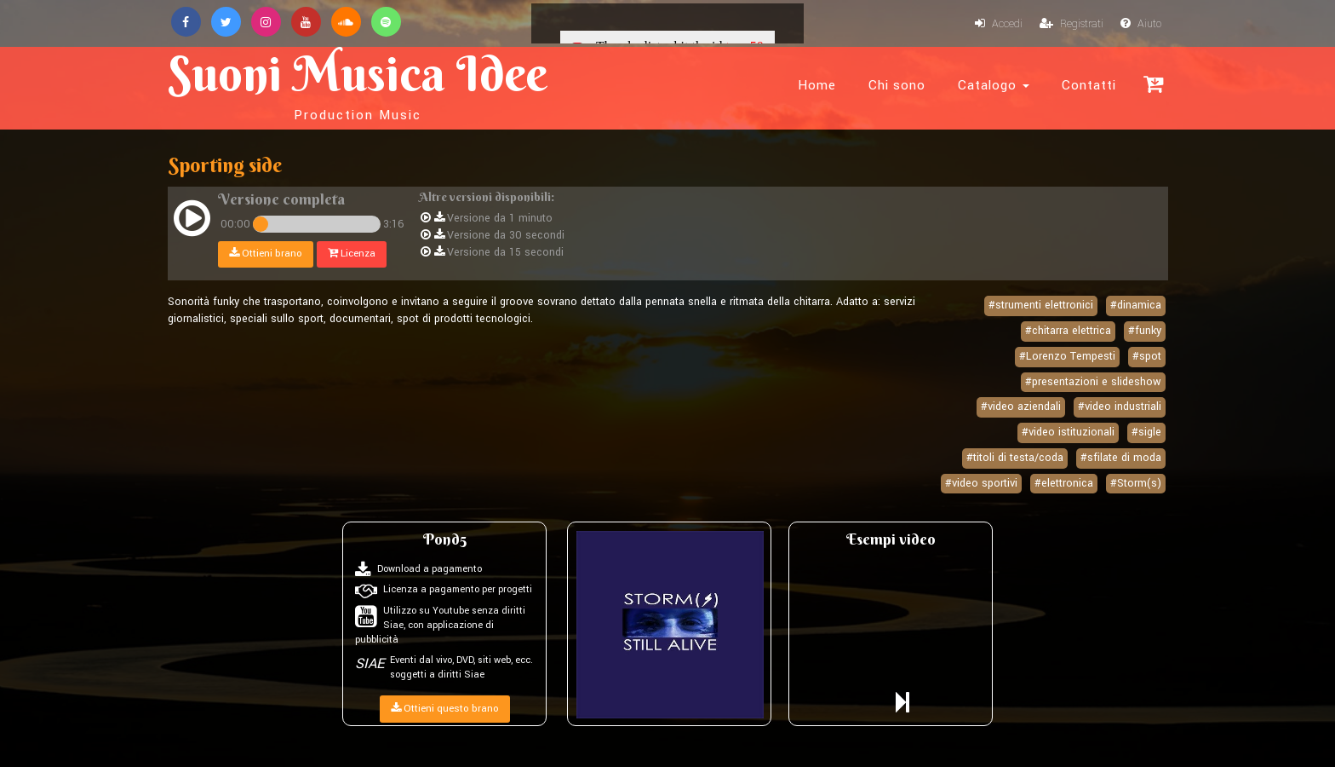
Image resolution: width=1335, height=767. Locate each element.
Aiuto (1140, 24)
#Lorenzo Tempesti (1067, 356)
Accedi (999, 24)
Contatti (1089, 85)
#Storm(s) (1135, 483)
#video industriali (1119, 406)
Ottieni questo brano (445, 708)
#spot (1146, 356)
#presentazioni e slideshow (1093, 381)
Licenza (351, 253)
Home (817, 85)
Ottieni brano (265, 253)
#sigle (1146, 432)
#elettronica (1063, 483)
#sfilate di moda (1120, 457)
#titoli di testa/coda (1014, 457)
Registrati (1071, 24)
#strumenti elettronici (1040, 305)
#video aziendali (1021, 406)
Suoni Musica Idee (357, 83)
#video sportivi (981, 483)
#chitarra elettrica (1068, 330)
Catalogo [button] (993, 85)
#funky (1144, 330)
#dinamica (1135, 305)
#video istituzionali (1068, 432)
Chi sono (896, 85)
